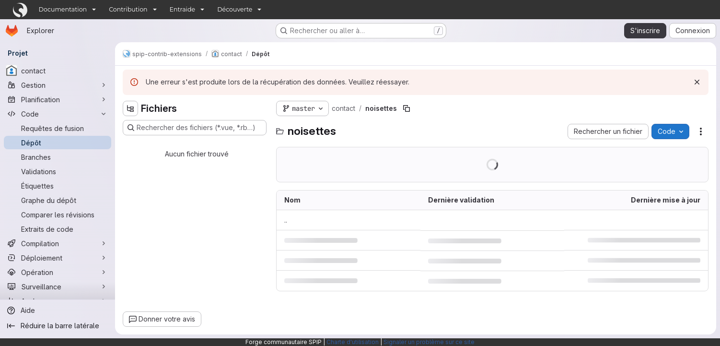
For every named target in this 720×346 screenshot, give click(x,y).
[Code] (57, 113)
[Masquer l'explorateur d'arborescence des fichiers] (130, 108)
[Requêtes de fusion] (57, 128)
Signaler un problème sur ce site (429, 342)
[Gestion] (57, 85)
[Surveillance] (57, 286)
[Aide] (57, 310)
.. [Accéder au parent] (285, 220)
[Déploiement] (57, 257)
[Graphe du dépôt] (57, 200)
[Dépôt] (57, 142)
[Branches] (57, 157)
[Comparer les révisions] (57, 214)
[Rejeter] (697, 82)
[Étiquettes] (57, 185)
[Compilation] (57, 243)
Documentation (63, 9)
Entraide (183, 9)
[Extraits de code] (57, 229)
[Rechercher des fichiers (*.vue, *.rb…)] (195, 127)
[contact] (57, 70)
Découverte (234, 9)
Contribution (128, 9)
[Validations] (57, 171)
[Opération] (57, 272)
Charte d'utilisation (352, 342)
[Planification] (57, 99)
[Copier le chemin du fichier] (406, 108)
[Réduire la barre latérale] (57, 326)
